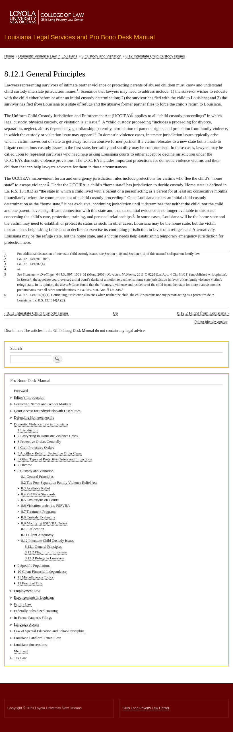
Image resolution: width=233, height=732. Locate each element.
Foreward (21, 391)
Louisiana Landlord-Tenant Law (37, 638)
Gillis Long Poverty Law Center (146, 708)
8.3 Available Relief (35, 488)
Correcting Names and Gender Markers (42, 404)
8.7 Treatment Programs (38, 512)
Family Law (23, 604)
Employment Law (27, 591)
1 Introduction (28, 430)
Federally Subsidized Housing (36, 611)
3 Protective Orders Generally (39, 442)
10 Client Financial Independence (42, 572)
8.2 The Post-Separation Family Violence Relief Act (59, 483)
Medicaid (21, 651)
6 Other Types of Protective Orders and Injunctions (55, 459)
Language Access (26, 624)
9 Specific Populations (34, 566)
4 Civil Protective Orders (36, 448)
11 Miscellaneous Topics (35, 577)
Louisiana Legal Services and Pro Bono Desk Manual (79, 37)
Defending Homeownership (34, 417)
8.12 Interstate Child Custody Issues (155, 56)
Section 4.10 (113, 254)
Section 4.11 (137, 254)
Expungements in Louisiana (34, 597)
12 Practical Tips (30, 583)
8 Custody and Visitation (101, 56)
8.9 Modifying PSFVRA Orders (44, 523)
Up (115, 313)
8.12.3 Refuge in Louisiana (44, 558)
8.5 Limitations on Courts (39, 500)
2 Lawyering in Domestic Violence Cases (48, 436)
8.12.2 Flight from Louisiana (203, 313)
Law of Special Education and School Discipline (49, 631)
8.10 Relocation (32, 529)
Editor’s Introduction (29, 398)
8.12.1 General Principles (43, 547)
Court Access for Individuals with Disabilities (47, 411)
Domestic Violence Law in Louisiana (47, 56)
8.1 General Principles (37, 477)
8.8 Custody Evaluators (38, 517)
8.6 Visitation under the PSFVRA (45, 506)
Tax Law (20, 658)
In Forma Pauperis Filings (33, 618)
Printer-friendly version (211, 321)
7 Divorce (25, 465)
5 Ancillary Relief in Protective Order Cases (50, 453)
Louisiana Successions (30, 645)
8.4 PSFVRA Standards (38, 494)
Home (9, 56)
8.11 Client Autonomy (37, 535)
